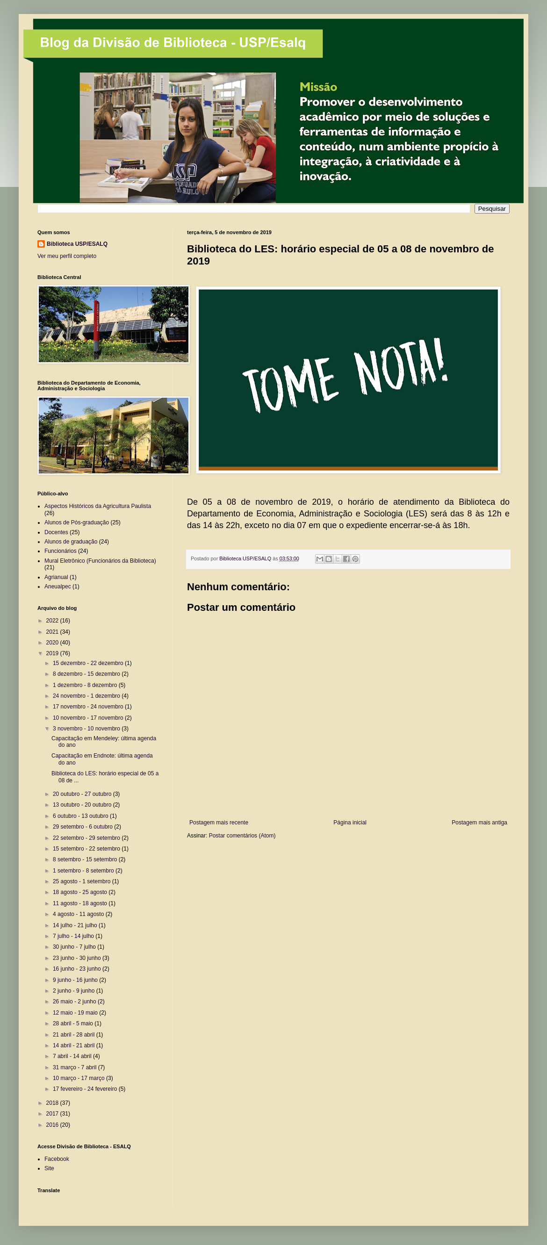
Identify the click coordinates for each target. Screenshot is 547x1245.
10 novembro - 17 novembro (89, 718)
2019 (53, 653)
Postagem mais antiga (479, 822)
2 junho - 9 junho (74, 990)
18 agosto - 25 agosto (80, 892)
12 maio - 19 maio (76, 1012)
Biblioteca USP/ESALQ (77, 244)
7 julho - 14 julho (74, 936)
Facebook (56, 1159)
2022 (53, 620)
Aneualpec (57, 586)
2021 (53, 632)
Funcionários (60, 551)
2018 (53, 1103)
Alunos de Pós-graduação (76, 522)
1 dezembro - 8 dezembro (86, 685)
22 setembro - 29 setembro (87, 838)
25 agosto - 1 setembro (82, 881)
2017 (53, 1113)
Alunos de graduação (70, 541)
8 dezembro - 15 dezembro (87, 674)
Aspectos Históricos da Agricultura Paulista (97, 506)
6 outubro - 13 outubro (81, 816)
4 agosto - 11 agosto (79, 914)
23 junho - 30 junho (77, 958)
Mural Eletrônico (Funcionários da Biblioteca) (100, 561)
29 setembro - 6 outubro (83, 826)
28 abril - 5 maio (73, 1023)
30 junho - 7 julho (75, 947)
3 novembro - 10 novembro (87, 728)
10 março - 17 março (79, 1078)
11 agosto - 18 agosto (80, 903)
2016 (53, 1125)
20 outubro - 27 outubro (83, 794)
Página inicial (350, 822)
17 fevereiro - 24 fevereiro (86, 1089)
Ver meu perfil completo (66, 256)
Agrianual (56, 577)
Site (49, 1168)
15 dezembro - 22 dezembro (89, 663)
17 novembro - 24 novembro (89, 706)
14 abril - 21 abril (74, 1045)
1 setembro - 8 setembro (84, 870)
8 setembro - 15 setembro (86, 859)
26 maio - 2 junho (75, 1001)
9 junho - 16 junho (76, 980)
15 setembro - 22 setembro (87, 848)
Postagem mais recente (218, 822)
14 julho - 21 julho (76, 925)
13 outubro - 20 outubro (83, 804)
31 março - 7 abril (75, 1067)
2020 (53, 642)
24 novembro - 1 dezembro (87, 696)
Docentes (56, 532)
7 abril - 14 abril (73, 1056)
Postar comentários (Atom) (242, 835)
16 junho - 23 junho (77, 969)
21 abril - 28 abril (74, 1034)
